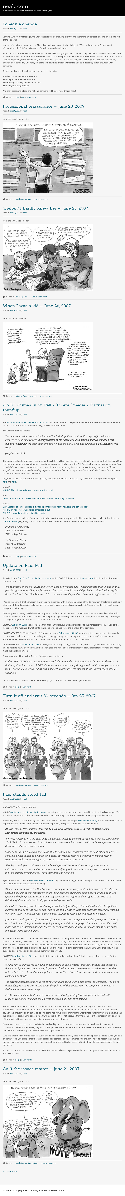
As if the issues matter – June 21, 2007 (41, 1069)
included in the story (87, 820)
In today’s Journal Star (22, 956)
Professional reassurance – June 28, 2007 (43, 106)
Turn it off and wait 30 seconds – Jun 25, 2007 (49, 696)
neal (25, 28)
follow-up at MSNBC (68, 633)
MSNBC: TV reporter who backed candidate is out (26, 509)
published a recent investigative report (29, 812)
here (5, 481)
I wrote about (87, 578)
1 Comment (26, 687)
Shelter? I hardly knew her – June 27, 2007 (45, 208)
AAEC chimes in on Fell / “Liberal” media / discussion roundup (57, 408)
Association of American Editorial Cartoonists (28, 422)
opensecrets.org (11, 521)
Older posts (10, 1171)
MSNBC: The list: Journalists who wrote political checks (28, 490)
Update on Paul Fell (22, 565)
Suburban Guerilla (20, 624)
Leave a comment (28, 97)
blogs (17, 97)
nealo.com (15, 6)
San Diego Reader (22, 296)
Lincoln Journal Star (23, 199)
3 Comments (26, 1060)
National (18, 396)
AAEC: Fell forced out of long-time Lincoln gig (24, 513)
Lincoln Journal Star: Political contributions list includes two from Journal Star (38, 498)
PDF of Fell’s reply (30, 644)
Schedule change (20, 24)
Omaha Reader (29, 396)
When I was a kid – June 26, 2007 (37, 306)
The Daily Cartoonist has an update (35, 578)
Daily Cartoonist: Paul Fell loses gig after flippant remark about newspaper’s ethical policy (45, 506)
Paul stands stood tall (24, 794)
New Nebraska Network (41, 880)
